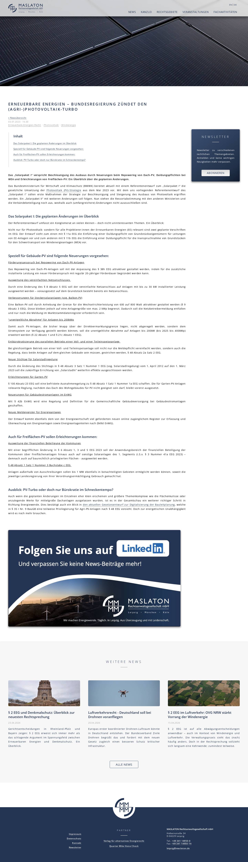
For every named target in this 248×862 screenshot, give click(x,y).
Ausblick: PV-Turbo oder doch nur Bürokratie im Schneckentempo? (49, 159)
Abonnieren (215, 173)
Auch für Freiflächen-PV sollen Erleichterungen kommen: (44, 154)
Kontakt (76, 842)
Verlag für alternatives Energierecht (124, 840)
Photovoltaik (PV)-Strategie (63, 190)
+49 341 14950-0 (181, 840)
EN (230, 4)
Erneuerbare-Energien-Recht (24, 125)
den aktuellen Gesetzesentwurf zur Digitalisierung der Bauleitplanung (129, 504)
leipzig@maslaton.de (178, 848)
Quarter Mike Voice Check (123, 846)
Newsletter (75, 847)
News (132, 12)
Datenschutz (74, 838)
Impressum (75, 834)
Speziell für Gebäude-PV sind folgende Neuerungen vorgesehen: (48, 148)
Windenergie (68, 125)
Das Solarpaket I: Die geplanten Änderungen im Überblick (45, 143)
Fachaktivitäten (225, 12)
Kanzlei (146, 12)
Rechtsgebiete (167, 12)
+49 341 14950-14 (182, 843)
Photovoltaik (51, 125)
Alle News (124, 765)
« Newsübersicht (17, 117)
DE (235, 4)
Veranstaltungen (196, 12)
